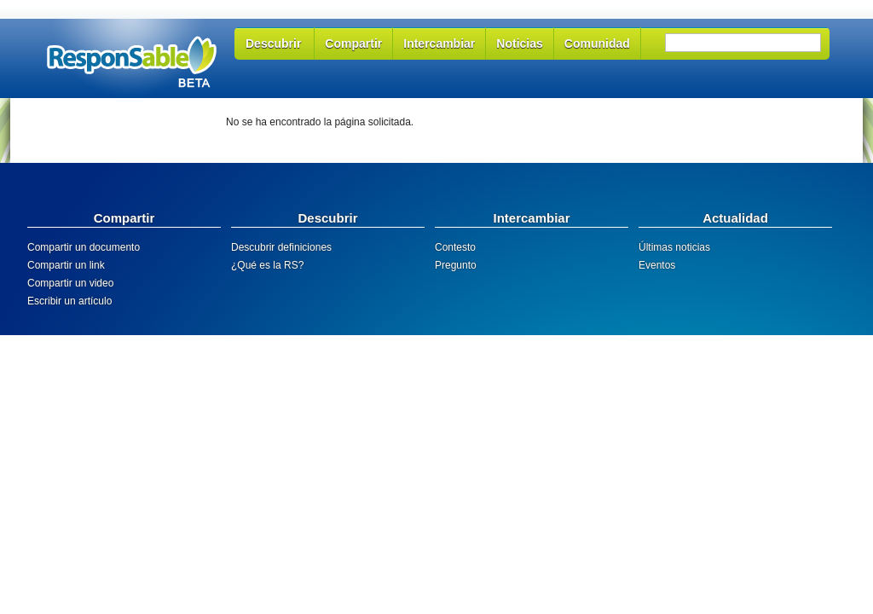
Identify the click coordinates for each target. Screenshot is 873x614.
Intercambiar (439, 43)
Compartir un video (70, 283)
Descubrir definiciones (281, 247)
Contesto (455, 247)
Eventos (657, 265)
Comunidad (597, 43)
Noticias (519, 43)
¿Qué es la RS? (267, 265)
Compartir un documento (83, 247)
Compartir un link (66, 265)
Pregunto (456, 265)
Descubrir (273, 43)
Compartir (353, 43)
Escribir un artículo (69, 301)
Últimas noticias (674, 247)
